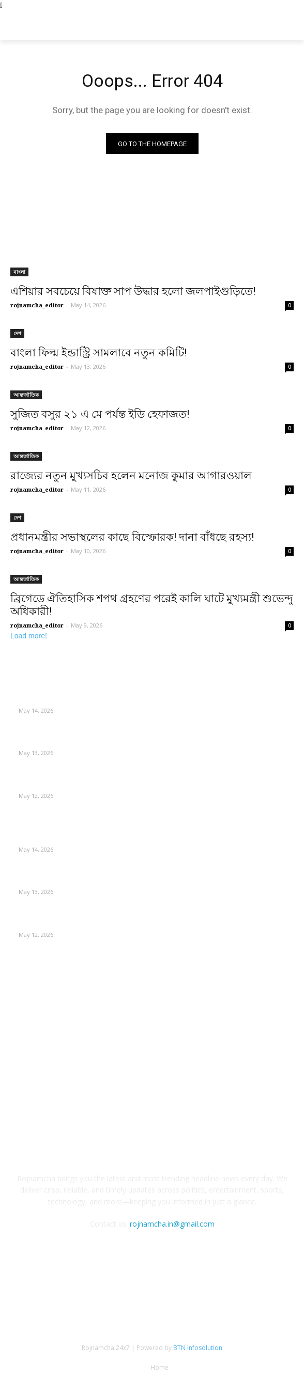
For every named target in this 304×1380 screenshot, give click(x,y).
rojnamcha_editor (37, 305)
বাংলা (19, 271)
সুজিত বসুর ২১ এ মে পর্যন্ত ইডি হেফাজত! (99, 414)
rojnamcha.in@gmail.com (172, 1224)
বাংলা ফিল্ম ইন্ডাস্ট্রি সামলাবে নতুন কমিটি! (98, 353)
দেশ (17, 333)
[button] (289, 25)
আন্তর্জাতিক (26, 394)
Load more (29, 636)
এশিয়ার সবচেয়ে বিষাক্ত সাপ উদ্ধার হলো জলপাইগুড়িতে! (132, 291)
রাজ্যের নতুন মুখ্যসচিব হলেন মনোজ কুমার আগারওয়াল (131, 475)
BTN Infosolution (197, 1347)
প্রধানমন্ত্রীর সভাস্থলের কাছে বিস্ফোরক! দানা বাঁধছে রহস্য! (132, 537)
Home (159, 1367)
